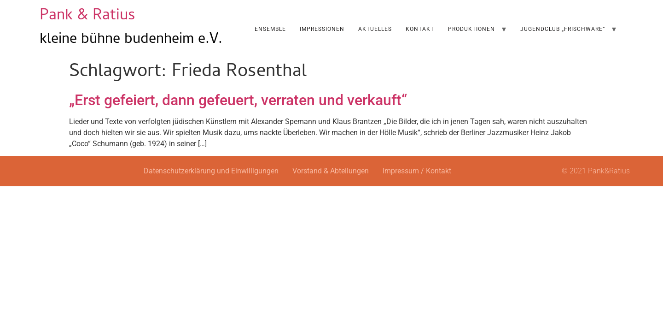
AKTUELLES (375, 29)
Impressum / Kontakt (417, 170)
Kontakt (420, 29)
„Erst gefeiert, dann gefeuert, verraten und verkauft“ (238, 100)
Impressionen (322, 29)
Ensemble (270, 29)
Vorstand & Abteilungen (330, 170)
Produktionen (471, 29)
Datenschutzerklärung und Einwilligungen (211, 170)
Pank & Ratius (87, 16)
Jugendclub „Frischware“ (562, 29)
